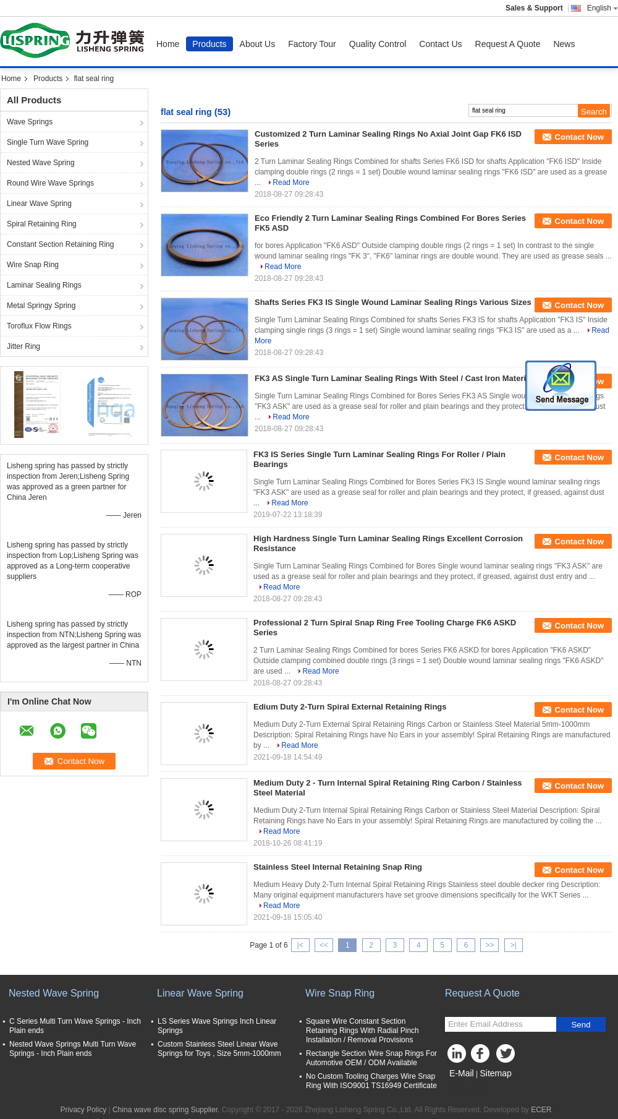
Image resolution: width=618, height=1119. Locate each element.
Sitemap (495, 1073)
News (564, 44)
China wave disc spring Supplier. (167, 1109)
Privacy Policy (83, 1109)
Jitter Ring (23, 346)
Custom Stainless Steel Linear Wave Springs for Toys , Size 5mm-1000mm (219, 1049)
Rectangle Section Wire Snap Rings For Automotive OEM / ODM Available (371, 1058)
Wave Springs (30, 122)
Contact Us (440, 44)
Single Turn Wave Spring (47, 142)
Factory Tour (312, 44)
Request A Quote (508, 44)
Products (209, 44)
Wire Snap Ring (33, 264)
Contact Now (579, 137)
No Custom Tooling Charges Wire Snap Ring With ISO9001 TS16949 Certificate (371, 1081)
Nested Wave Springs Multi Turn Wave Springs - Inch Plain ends (72, 1049)
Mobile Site (467, 1088)
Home (167, 44)
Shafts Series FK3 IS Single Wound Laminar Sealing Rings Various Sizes (393, 302)
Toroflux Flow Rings (39, 326)
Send (580, 1024)
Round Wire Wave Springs (50, 183)
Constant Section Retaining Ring (60, 244)
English (602, 8)
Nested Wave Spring (41, 162)
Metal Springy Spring (41, 305)
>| (513, 945)
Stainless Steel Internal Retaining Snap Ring (337, 867)
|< (300, 945)
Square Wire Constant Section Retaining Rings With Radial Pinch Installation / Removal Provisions (362, 1030)
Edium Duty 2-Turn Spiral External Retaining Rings (350, 706)
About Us (258, 44)
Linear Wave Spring (39, 203)
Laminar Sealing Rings (44, 285)
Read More (291, 182)
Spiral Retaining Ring (42, 224)
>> (489, 945)
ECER (541, 1109)
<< (324, 945)
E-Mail (461, 1073)
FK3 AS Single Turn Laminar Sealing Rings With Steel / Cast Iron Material (394, 378)
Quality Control (378, 44)
